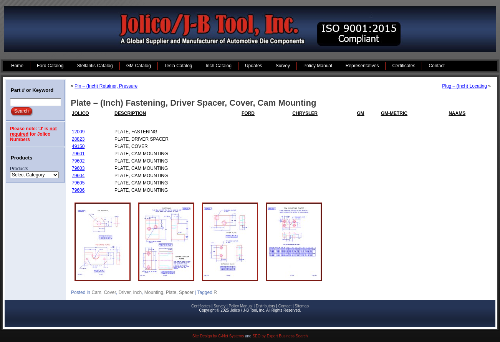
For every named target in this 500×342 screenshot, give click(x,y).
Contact (284, 306)
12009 (78, 131)
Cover (110, 292)
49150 (78, 146)
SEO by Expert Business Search (280, 336)
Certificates (200, 306)
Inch (137, 292)
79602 (78, 161)
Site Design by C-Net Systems (218, 336)
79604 (78, 175)
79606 (78, 190)
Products (19, 168)
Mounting (153, 292)
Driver (124, 292)
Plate (171, 292)
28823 (78, 139)
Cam (96, 292)
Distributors (265, 306)
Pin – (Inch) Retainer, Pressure (106, 86)
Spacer (186, 292)
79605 (78, 183)
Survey (219, 306)
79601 (78, 153)
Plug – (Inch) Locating (464, 86)
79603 (78, 168)
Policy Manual (240, 306)
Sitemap (302, 306)
